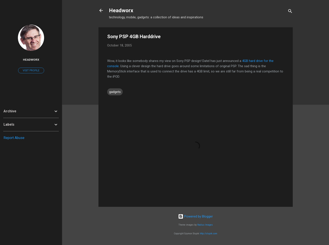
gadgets (115, 92)
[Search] (290, 12)
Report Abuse (13, 138)
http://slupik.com (208, 233)
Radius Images (205, 224)
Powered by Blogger (195, 216)
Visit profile (31, 70)
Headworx (121, 10)
